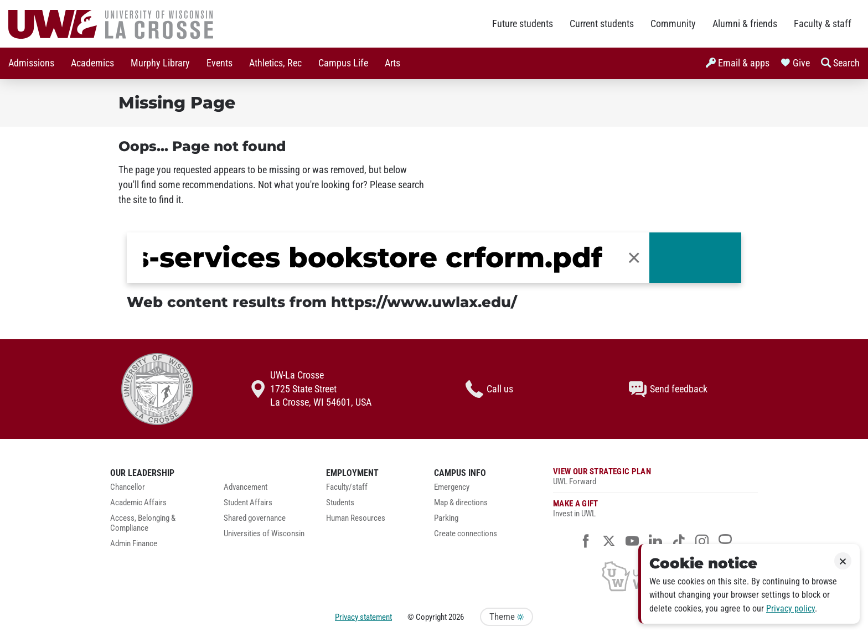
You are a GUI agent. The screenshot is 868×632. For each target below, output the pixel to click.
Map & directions (461, 502)
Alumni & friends (744, 23)
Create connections (465, 533)
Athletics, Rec (275, 63)
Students (340, 502)
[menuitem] (31, 63)
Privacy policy (790, 608)
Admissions (31, 63)
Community (673, 23)
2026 (456, 617)
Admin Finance (133, 543)
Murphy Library (160, 63)
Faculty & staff (822, 23)
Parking (446, 518)
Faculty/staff (347, 487)
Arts (392, 63)
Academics (92, 63)
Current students (602, 23)
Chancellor (127, 487)
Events (219, 63)
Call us (489, 389)
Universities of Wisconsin (264, 533)
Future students (522, 23)
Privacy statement (363, 617)
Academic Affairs (138, 502)
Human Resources (355, 518)
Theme (506, 617)
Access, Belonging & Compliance (142, 523)
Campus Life (343, 63)
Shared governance (255, 518)
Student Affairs (248, 502)
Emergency (451, 487)
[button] (634, 257)
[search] (373, 257)
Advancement (245, 487)
